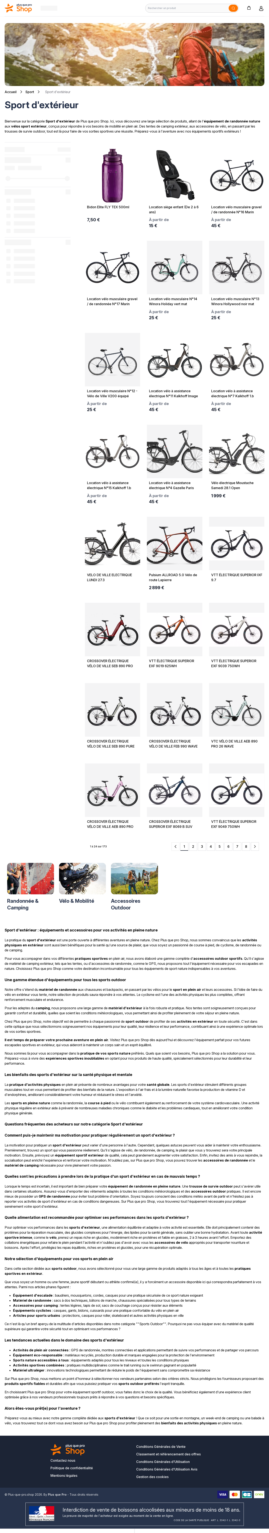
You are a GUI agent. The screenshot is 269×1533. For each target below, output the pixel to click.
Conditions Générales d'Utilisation (163, 1462)
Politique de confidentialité (71, 1468)
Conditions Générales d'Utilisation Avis (166, 1469)
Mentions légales (63, 1475)
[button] (248, 7)
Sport (29, 92)
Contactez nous (62, 1460)
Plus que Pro (57, 1494)
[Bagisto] (18, 8)
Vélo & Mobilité (76, 901)
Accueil (11, 92)
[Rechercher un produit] (192, 8)
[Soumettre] (233, 8)
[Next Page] (255, 846)
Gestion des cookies (152, 1477)
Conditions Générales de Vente (161, 1446)
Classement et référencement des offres (168, 1454)
